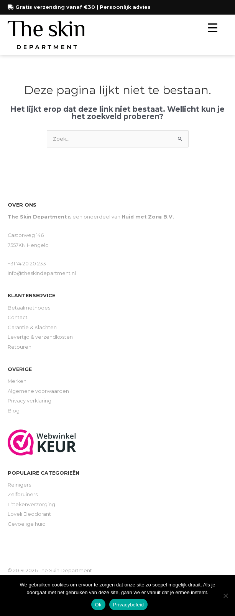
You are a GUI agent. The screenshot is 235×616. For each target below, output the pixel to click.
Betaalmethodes (29, 308)
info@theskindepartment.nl (42, 273)
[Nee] (225, 595)
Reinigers (19, 485)
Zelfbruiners (23, 494)
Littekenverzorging (31, 504)
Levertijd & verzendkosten (40, 337)
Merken (17, 381)
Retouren (19, 347)
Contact (18, 317)
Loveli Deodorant (29, 514)
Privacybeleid (128, 605)
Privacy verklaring (29, 401)
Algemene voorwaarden (38, 391)
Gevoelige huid (27, 524)
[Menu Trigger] (212, 27)
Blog (14, 411)
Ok (98, 605)
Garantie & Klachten (32, 327)
